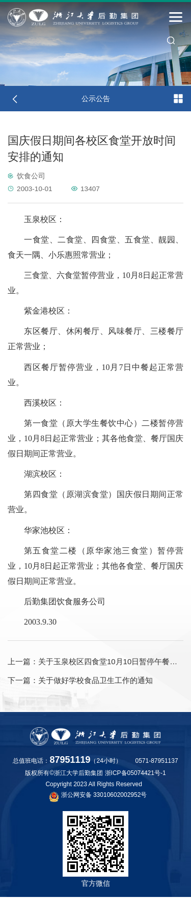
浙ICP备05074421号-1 (135, 774)
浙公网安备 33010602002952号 (98, 797)
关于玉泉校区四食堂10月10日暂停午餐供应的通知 (95, 661)
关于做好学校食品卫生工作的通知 (80, 681)
